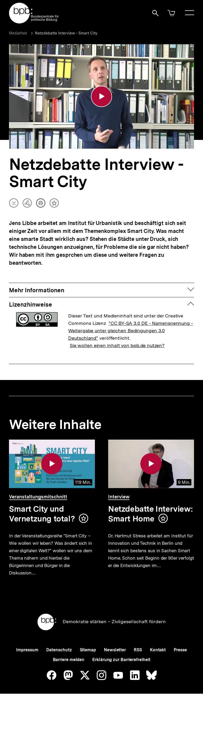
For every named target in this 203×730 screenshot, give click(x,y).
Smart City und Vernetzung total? (42, 515)
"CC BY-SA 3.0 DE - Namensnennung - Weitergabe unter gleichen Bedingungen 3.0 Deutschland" (130, 331)
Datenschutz (59, 663)
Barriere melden (69, 672)
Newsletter (115, 663)
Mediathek (18, 33)
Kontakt (158, 663)
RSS (138, 663)
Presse (180, 663)
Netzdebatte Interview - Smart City (66, 33)
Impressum (27, 663)
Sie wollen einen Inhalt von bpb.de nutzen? (117, 346)
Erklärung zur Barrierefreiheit (121, 672)
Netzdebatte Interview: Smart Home (150, 515)
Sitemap (88, 663)
